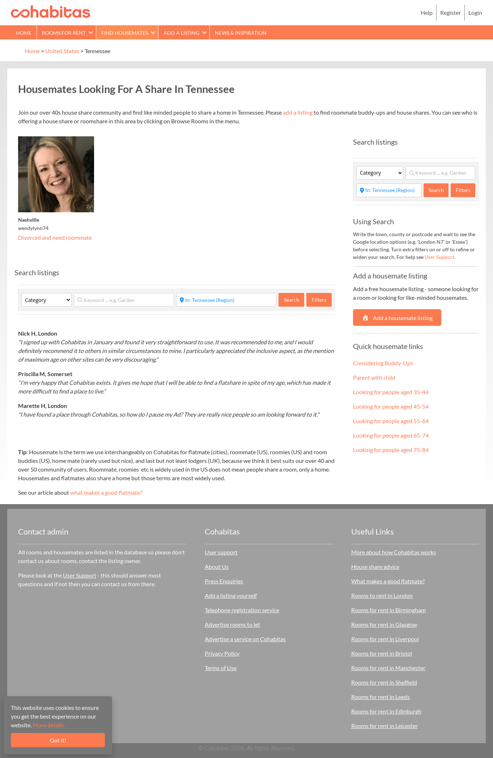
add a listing (298, 112)
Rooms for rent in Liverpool (385, 638)
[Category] (46, 300)
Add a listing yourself (231, 595)
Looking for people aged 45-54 (391, 406)
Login (475, 12)
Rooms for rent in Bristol (381, 653)
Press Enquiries (224, 581)
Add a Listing (181, 33)
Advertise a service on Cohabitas (245, 638)
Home (23, 33)
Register (450, 12)
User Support (439, 257)
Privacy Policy (222, 653)
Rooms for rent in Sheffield (384, 682)
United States (62, 50)
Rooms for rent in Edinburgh (386, 711)
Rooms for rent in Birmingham (388, 609)
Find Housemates (124, 33)
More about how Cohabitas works (393, 552)
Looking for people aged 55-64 (391, 420)
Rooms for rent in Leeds (380, 696)
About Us (217, 566)
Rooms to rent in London (382, 595)
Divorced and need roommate (55, 237)
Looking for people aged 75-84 (391, 449)
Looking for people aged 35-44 (391, 391)
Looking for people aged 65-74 (391, 435)
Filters (319, 300)
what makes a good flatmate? (106, 492)
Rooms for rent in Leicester (384, 725)
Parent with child (374, 377)
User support (221, 552)
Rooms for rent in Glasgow (384, 624)
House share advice (375, 566)
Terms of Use (221, 667)
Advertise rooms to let (232, 624)
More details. (49, 724)
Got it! (58, 740)
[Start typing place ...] (226, 300)
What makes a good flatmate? (388, 581)
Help (427, 12)
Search (294, 299)
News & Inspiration (241, 33)
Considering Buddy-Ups (383, 362)
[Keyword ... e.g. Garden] (124, 300)
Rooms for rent (64, 33)
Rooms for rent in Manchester (388, 667)
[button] (91, 32)
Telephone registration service (242, 609)
